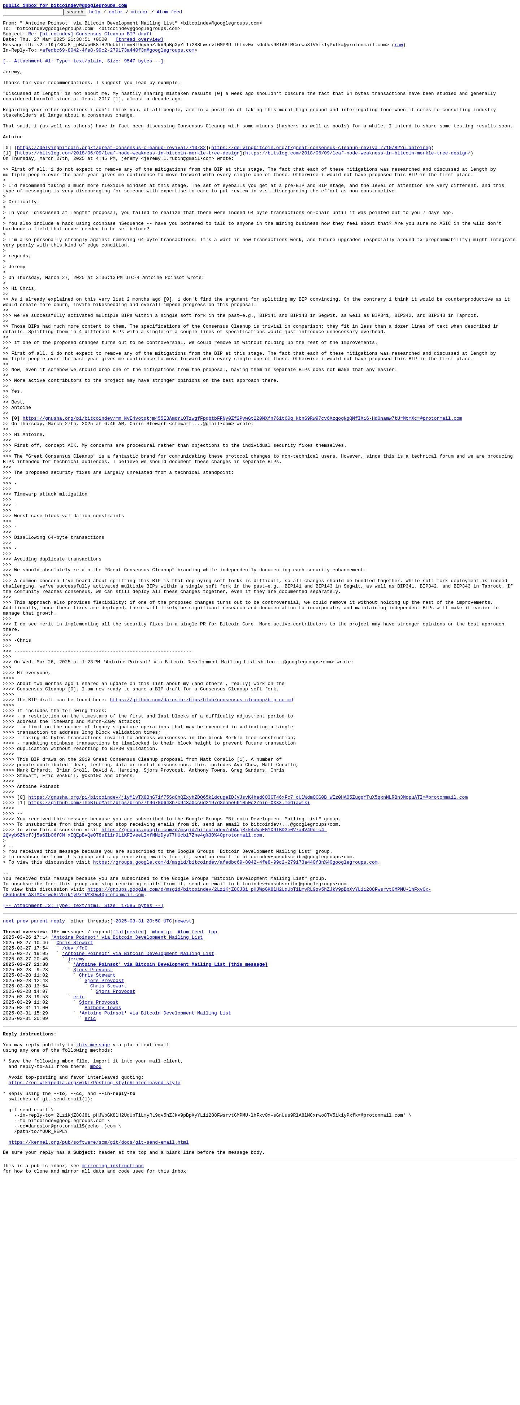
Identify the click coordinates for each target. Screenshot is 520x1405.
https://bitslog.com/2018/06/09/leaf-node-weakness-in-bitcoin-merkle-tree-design (128, 182)
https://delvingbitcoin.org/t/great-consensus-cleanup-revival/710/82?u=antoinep (321, 175)
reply (58, 1101)
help (106, 13)
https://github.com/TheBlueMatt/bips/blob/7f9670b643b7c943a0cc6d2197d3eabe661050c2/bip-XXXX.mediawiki (169, 961)
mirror (151, 13)
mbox (95, 1274)
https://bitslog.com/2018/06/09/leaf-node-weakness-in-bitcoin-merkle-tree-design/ (358, 182)
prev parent (32, 1101)
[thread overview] (140, 45)
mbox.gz (162, 1114)
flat (118, 1114)
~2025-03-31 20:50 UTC (142, 1101)
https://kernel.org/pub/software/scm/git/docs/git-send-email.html (99, 1365)
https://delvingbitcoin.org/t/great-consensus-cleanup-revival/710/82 (111, 175)
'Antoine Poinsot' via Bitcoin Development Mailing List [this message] (170, 1153)
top (212, 1114)
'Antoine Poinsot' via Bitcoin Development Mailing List (127, 1121)
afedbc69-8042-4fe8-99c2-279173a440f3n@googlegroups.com (118, 58)
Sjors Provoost (93, 1160)
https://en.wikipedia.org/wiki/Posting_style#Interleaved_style (95, 1293)
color (127, 13)
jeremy (76, 1147)
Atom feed (180, 13)
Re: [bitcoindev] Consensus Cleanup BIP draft (90, 39)
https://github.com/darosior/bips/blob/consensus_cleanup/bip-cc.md (201, 838)
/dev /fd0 (74, 1134)
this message (93, 1248)
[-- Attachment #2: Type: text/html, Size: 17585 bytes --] (83, 1085)
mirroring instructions (113, 1390)
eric (78, 1192)
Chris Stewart (74, 1127)
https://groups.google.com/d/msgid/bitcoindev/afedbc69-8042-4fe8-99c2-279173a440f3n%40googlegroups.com (235, 1033)
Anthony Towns (102, 1205)
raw (398, 52)
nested (135, 1114)
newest (183, 1101)
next (8, 1101)
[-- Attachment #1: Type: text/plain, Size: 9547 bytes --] (83, 71)
